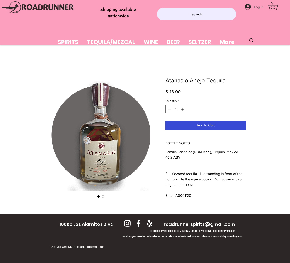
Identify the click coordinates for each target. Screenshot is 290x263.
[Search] (196, 14)
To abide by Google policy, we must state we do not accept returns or (192, 231)
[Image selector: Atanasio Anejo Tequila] (98, 196)
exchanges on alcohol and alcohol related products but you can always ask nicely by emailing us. (147, 236)
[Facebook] (138, 223)
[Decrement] (169, 109)
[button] (276, 6)
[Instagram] (127, 223)
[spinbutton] (176, 109)
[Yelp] (149, 223)
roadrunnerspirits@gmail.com (199, 224)
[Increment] (183, 109)
